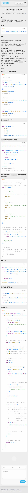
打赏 (14, 458)
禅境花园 (5, 3)
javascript (22, 13)
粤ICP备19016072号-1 (17, 491)
